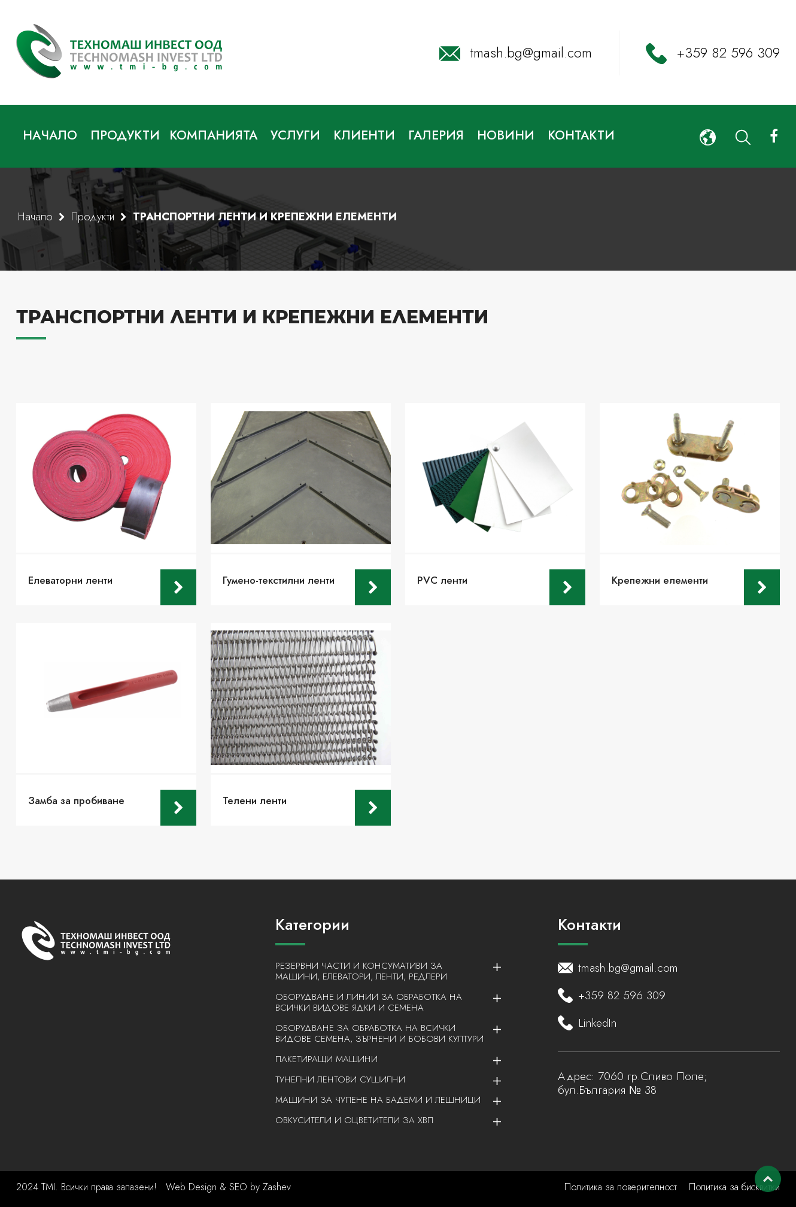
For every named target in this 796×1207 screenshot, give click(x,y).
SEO (238, 1187)
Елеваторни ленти (70, 580)
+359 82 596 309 (728, 53)
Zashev (277, 1187)
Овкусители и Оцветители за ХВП (381, 1120)
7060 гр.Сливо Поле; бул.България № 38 (632, 1083)
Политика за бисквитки (734, 1187)
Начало (35, 217)
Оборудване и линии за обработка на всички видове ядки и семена (381, 1002)
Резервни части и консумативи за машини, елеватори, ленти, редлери (381, 971)
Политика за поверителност (620, 1187)
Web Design (193, 1187)
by (255, 1187)
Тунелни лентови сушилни (381, 1079)
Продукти (125, 135)
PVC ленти (442, 580)
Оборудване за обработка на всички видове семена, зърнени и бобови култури (381, 1033)
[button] (708, 136)
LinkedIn (597, 1023)
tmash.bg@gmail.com (531, 53)
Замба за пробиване (76, 800)
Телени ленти (255, 800)
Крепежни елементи (660, 580)
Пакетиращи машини (381, 1059)
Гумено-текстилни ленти (279, 580)
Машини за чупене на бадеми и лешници (381, 1099)
